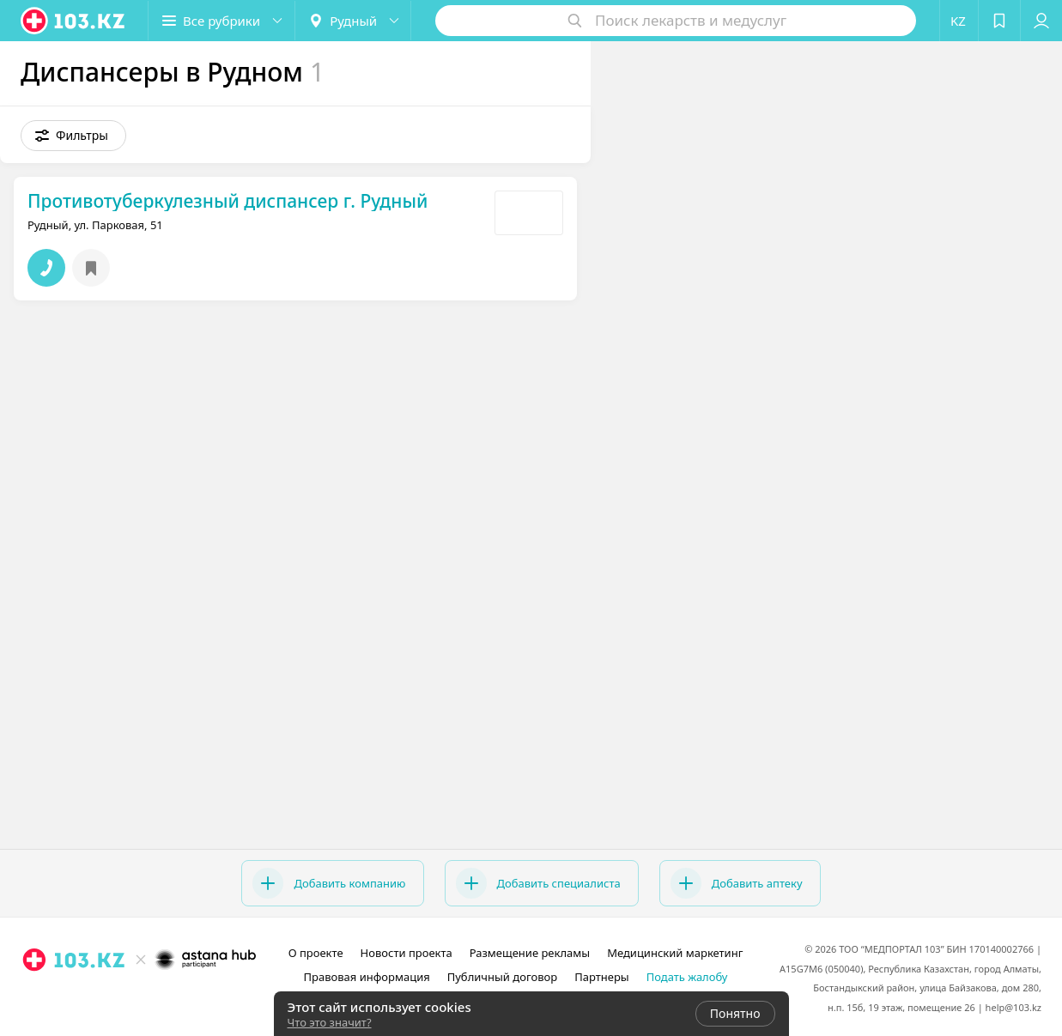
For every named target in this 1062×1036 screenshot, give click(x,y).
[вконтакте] (164, 997)
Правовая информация (367, 977)
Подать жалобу (687, 977)
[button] (221, 20)
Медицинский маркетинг (675, 952)
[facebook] (140, 997)
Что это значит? (330, 1022)
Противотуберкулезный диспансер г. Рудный (227, 201)
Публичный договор (502, 977)
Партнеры (601, 977)
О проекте (315, 952)
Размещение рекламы (530, 952)
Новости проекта (406, 952)
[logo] (74, 20)
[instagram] (116, 997)
